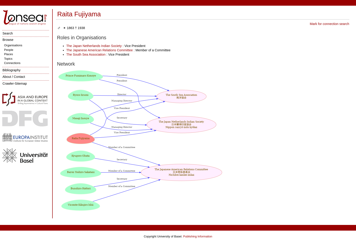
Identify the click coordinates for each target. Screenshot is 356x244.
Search (7, 33)
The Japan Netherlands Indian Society (94, 46)
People (8, 50)
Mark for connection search (329, 24)
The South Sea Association (86, 54)
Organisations (13, 45)
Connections (12, 63)
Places (8, 54)
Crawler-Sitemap (14, 83)
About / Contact (13, 77)
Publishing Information (197, 236)
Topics (8, 58)
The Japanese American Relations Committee (99, 50)
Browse (7, 40)
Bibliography (11, 70)
